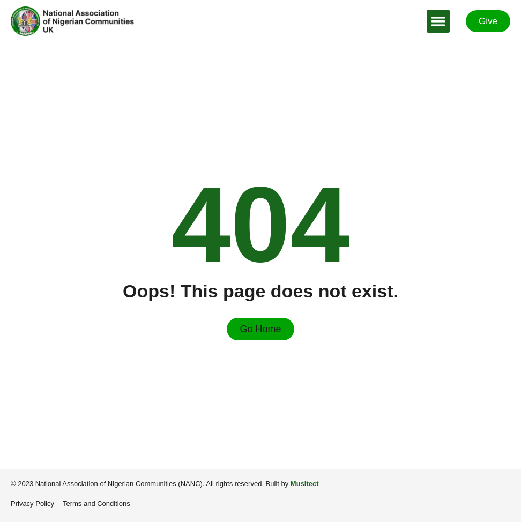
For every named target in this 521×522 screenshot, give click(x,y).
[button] (438, 21)
